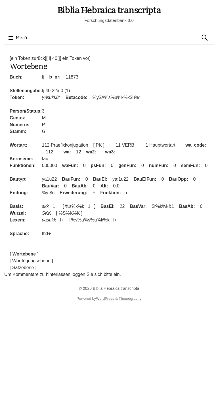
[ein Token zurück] (28, 58)
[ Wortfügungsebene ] (31, 260)
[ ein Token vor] (75, 58)
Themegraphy (130, 298)
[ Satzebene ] (23, 267)
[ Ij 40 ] (53, 58)
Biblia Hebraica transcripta (109, 10)
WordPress (105, 298)
